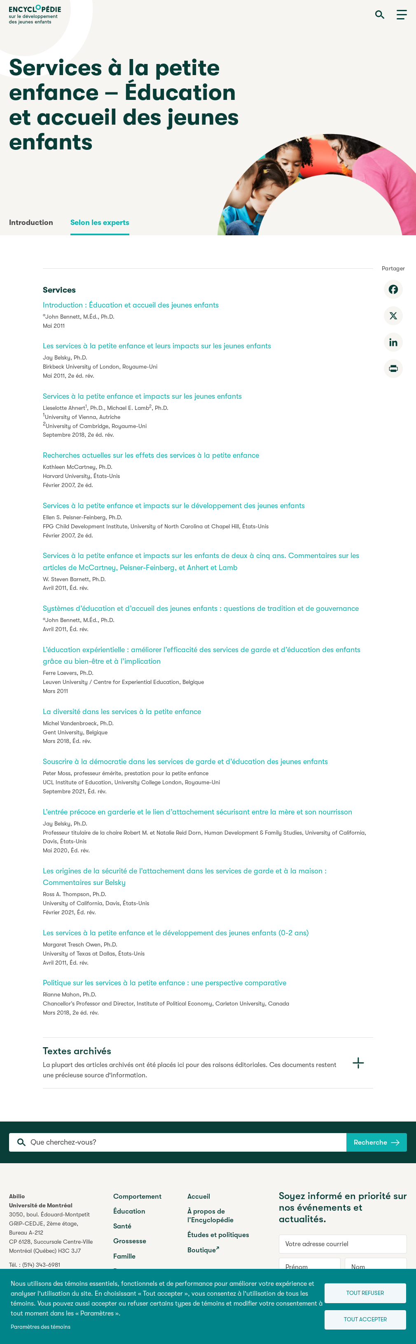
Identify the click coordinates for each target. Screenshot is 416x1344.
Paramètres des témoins (40, 1327)
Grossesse (129, 1241)
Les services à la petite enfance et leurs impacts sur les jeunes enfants (157, 346)
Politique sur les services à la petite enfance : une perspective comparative (164, 983)
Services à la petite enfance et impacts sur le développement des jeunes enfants (174, 506)
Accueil (198, 1196)
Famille (124, 1256)
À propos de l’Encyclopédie (210, 1215)
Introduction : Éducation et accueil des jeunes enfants (131, 305)
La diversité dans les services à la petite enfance (122, 711)
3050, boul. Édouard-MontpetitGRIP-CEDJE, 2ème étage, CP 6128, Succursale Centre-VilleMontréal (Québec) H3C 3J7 (51, 1232)
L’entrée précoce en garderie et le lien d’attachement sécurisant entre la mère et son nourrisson (197, 812)
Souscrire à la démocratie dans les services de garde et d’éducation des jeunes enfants (185, 761)
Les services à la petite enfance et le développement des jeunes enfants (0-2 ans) (176, 933)
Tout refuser (364, 1293)
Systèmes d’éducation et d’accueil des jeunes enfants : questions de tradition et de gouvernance (201, 608)
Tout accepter (365, 1319)
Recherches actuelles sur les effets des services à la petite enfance (151, 455)
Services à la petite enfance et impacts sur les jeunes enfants (142, 396)
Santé (122, 1226)
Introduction (31, 222)
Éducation (129, 1211)
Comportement (137, 1196)
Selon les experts (99, 222)
